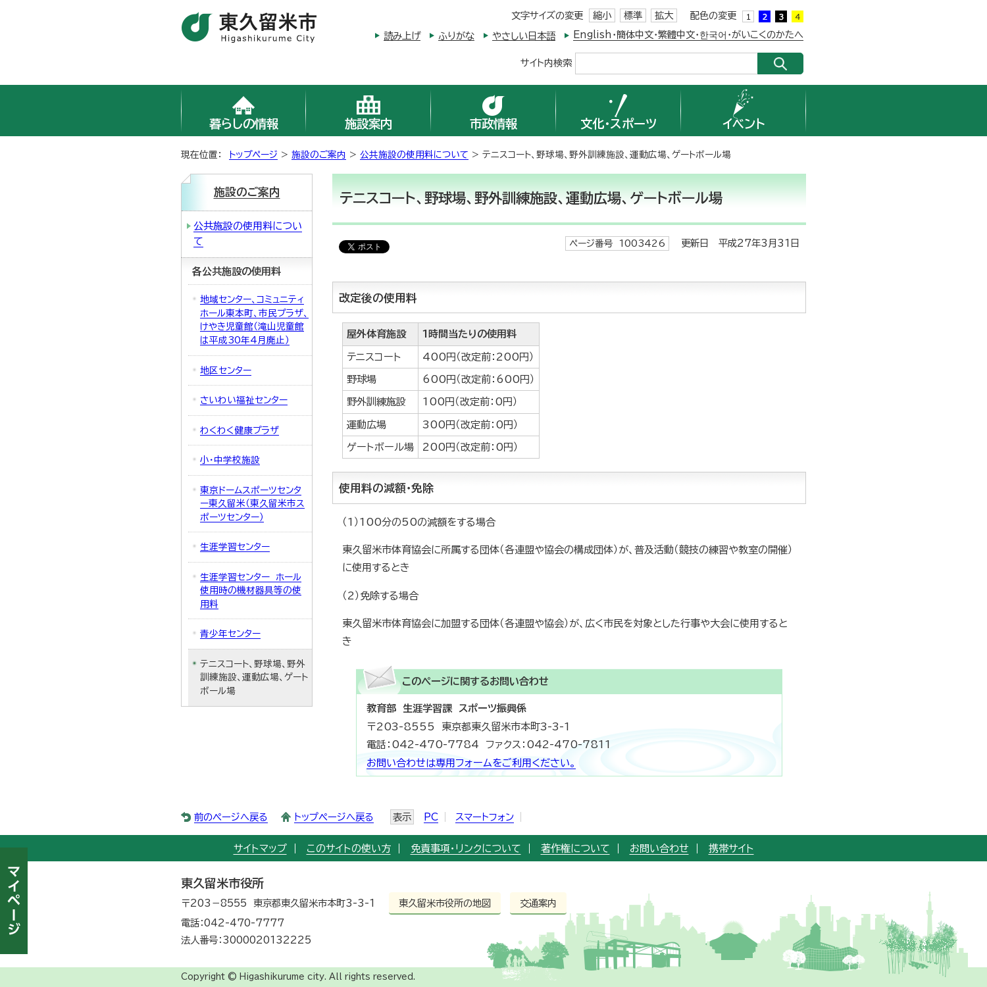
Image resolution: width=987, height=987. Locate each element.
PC (431, 817)
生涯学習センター (235, 546)
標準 (633, 15)
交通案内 (538, 903)
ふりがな (456, 36)
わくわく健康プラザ (239, 430)
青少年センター (230, 633)
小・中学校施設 (230, 460)
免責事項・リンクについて (466, 848)
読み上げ (402, 36)
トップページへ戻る (334, 817)
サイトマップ (260, 848)
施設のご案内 (318, 154)
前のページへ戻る (231, 817)
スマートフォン (484, 817)
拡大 (664, 15)
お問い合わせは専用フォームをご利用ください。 (471, 763)
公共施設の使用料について (414, 154)
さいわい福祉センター (244, 400)
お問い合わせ (659, 848)
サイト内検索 (546, 62)
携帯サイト (731, 848)
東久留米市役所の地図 (445, 903)
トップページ (253, 154)
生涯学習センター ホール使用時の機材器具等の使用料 (250, 590)
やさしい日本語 (523, 36)
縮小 (602, 15)
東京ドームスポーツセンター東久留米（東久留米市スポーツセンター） (252, 504)
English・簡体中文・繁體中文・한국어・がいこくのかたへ (688, 34)
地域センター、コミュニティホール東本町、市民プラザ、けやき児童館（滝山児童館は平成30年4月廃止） (254, 320)
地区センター (225, 370)
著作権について (575, 848)
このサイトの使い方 (349, 848)
